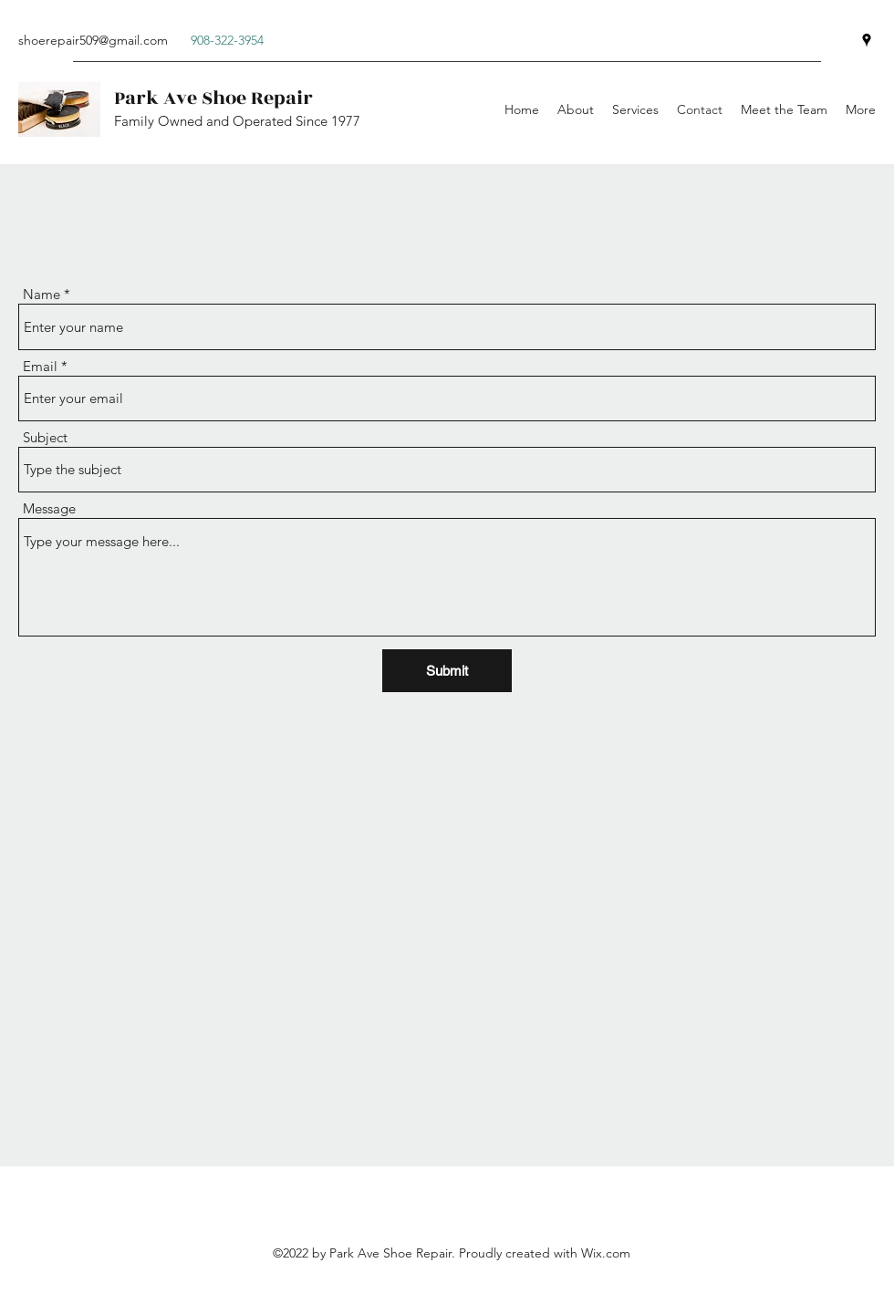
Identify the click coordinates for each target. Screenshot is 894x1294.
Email (40, 366)
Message (49, 508)
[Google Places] (867, 40)
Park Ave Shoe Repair (213, 98)
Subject (45, 437)
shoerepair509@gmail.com (93, 40)
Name (41, 294)
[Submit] (447, 670)
